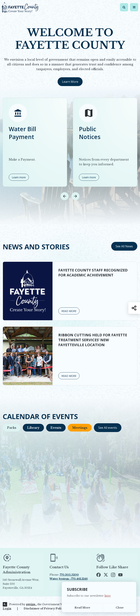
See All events (107, 428)
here (107, 595)
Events (55, 427)
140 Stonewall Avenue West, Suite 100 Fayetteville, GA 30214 (21, 584)
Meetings (79, 427)
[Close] (119, 607)
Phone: (64, 574)
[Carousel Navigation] (70, 196)
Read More (82, 607)
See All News (124, 246)
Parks (11, 427)
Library (33, 427)
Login (7, 608)
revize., (31, 604)
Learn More (70, 82)
